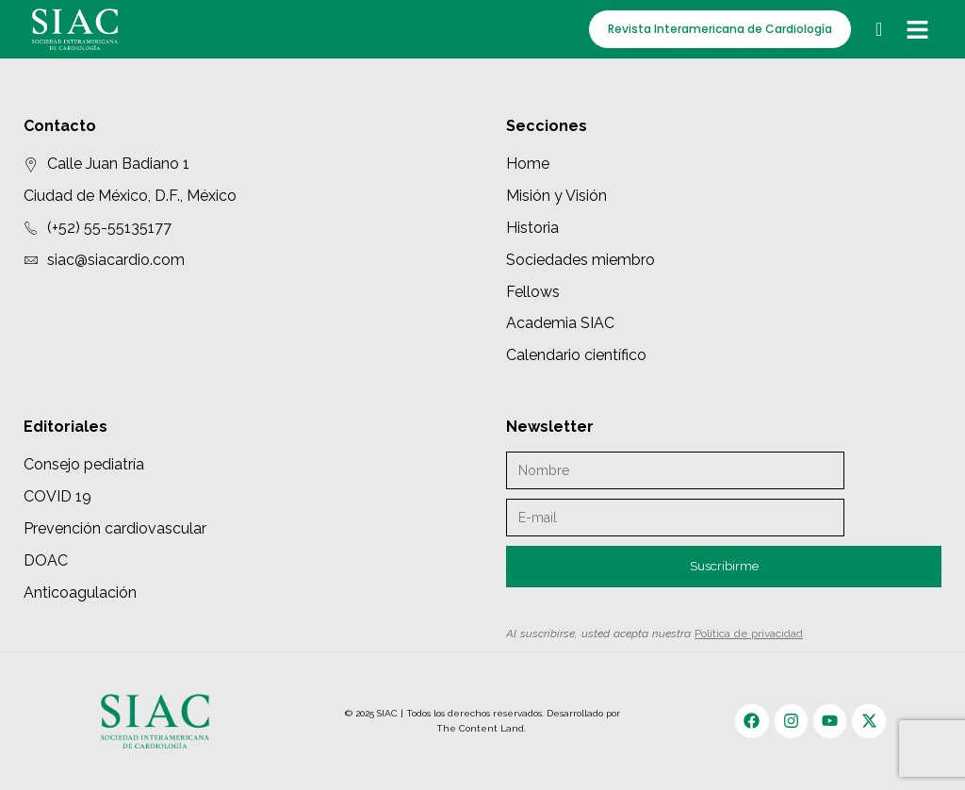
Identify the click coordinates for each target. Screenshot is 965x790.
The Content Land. (482, 728)
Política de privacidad (749, 633)
